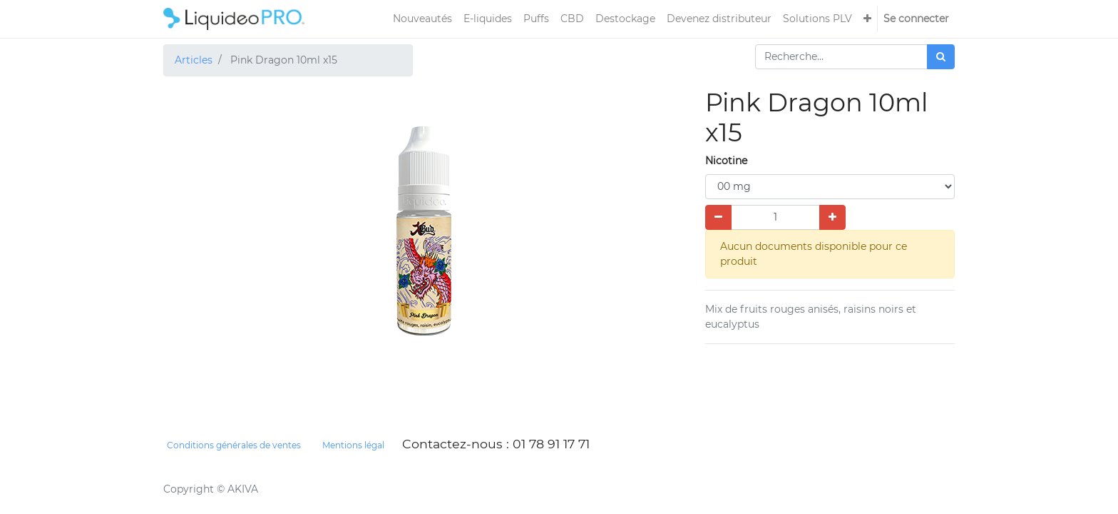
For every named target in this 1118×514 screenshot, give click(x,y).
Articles (193, 60)
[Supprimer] (718, 217)
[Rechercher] (941, 56)
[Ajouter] (832, 217)
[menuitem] (422, 19)
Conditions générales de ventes (234, 445)
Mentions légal (353, 445)
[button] (867, 19)
